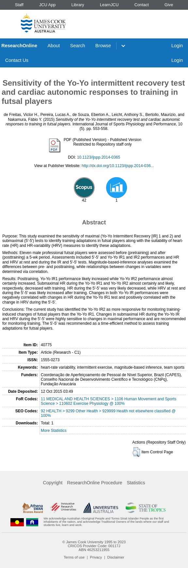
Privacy (96, 557)
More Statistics (54, 430)
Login (177, 45)
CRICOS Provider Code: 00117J (94, 546)
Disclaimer (115, 557)
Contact (141, 4)
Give (168, 4)
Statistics (136, 482)
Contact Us (16, 60)
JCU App (47, 4)
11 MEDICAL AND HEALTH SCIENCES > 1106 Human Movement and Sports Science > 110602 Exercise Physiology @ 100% (108, 401)
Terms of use (74, 557)
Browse (103, 45)
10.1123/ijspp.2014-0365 (98, 157)
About (54, 45)
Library (77, 4)
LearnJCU (109, 4)
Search (77, 45)
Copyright (53, 482)
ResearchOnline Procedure (94, 482)
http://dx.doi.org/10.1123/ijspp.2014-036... (118, 165)
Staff (19, 4)
